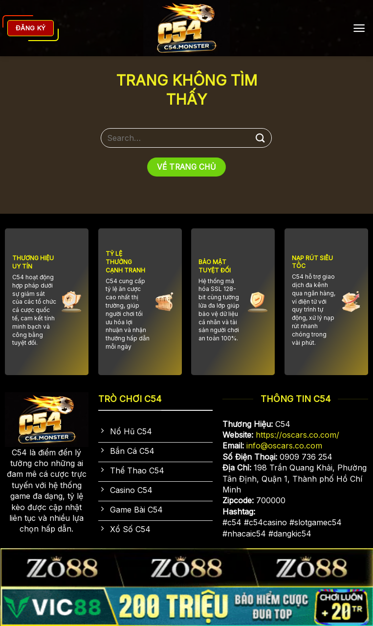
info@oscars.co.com (284, 445)
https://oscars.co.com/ (297, 435)
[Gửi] (260, 137)
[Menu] (359, 28)
